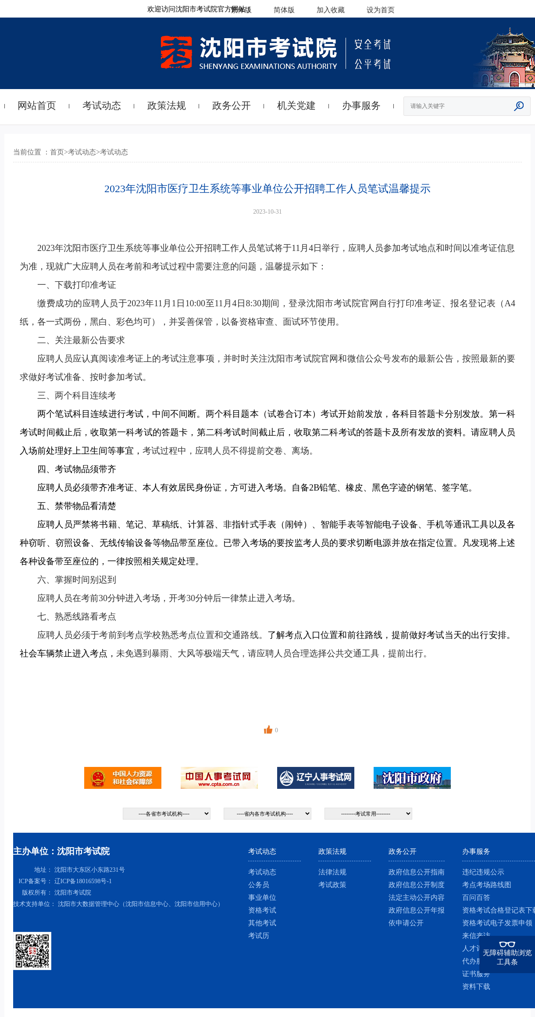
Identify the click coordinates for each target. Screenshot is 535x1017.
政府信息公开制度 (417, 884)
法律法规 (332, 872)
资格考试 (262, 910)
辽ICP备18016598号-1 (83, 881)
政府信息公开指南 (417, 872)
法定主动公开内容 (417, 897)
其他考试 (262, 923)
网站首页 (37, 105)
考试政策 (332, 884)
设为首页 (381, 10)
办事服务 (361, 105)
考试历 (258, 935)
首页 (57, 152)
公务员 (258, 884)
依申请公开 (406, 923)
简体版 (284, 10)
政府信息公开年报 (417, 910)
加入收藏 (331, 10)
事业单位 (262, 897)
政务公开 (231, 105)
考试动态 (101, 105)
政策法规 (166, 105)
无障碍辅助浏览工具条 (507, 957)
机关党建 (296, 105)
